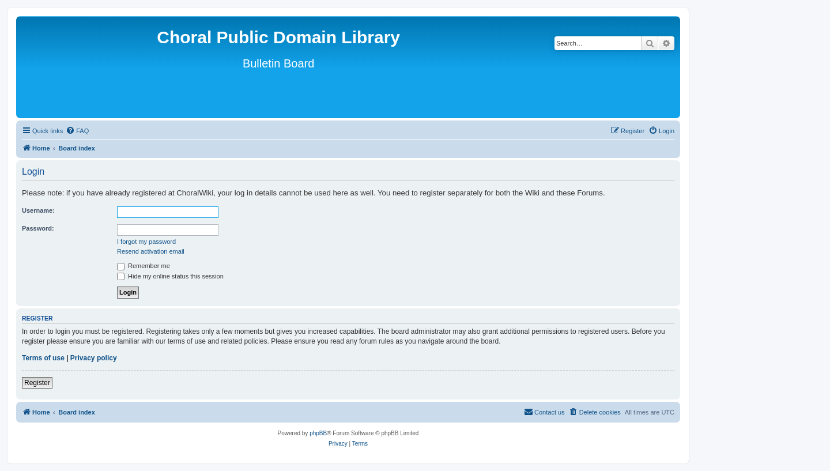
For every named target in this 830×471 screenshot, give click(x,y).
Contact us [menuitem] (544, 412)
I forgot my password (146, 241)
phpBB (318, 433)
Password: (38, 228)
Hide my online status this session (170, 276)
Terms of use (43, 358)
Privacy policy (93, 358)
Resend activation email (150, 251)
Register (37, 383)
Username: (38, 210)
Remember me (143, 265)
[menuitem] (77, 131)
